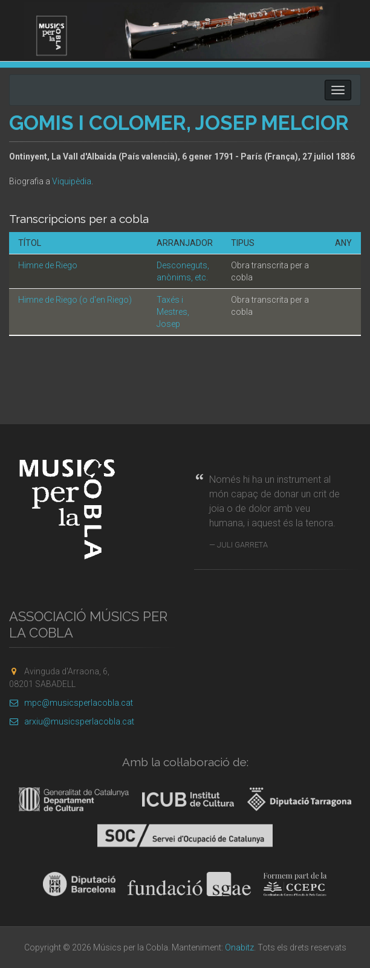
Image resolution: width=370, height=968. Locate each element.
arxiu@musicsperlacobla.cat (71, 721)
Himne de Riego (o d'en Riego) (75, 300)
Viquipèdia (71, 181)
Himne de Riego (47, 265)
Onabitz (239, 947)
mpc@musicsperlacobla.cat (71, 703)
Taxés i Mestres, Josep (173, 312)
